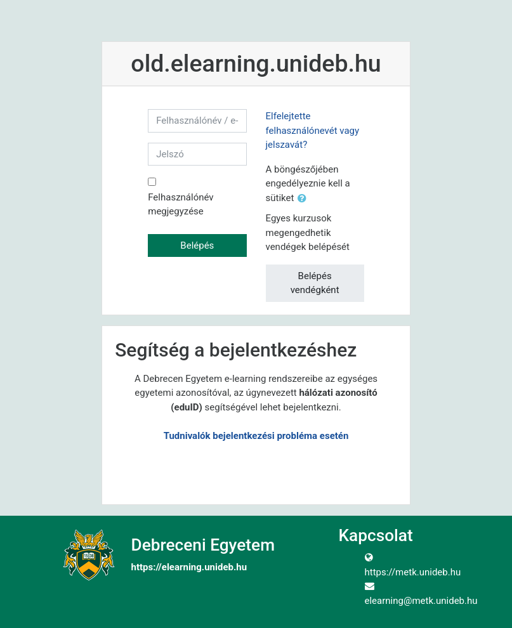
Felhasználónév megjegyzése (180, 205)
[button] (304, 199)
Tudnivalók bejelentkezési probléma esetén (256, 436)
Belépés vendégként (315, 283)
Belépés (197, 245)
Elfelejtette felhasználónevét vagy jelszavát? (313, 130)
